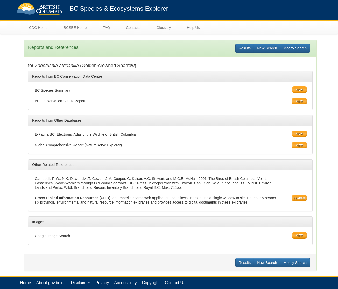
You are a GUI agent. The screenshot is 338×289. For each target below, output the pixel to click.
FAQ (106, 28)
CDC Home (38, 28)
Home (25, 282)
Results (245, 48)
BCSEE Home (75, 28)
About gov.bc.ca (51, 282)
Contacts (133, 28)
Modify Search (295, 48)
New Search (267, 48)
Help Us (193, 28)
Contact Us (175, 282)
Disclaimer (80, 282)
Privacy (102, 282)
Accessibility (125, 282)
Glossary (164, 28)
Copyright (151, 282)
